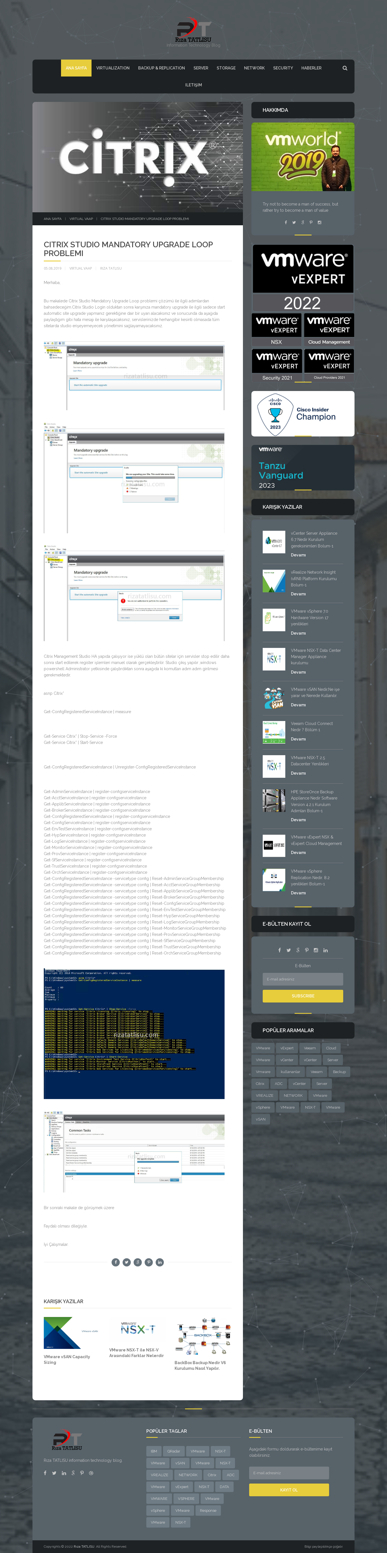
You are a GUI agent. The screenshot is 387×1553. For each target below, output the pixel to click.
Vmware (263, 1072)
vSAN (261, 1119)
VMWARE (159, 1499)
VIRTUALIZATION (113, 68)
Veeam (310, 1048)
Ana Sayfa (76, 68)
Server (200, 68)
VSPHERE (186, 1499)
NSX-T (310, 1107)
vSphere (263, 1107)
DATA (224, 1487)
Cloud (331, 1048)
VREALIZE (264, 1095)
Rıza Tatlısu (111, 268)
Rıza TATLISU (84, 1546)
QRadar (174, 1451)
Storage (226, 68)
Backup (339, 1072)
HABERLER (311, 68)
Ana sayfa (53, 219)
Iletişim (193, 85)
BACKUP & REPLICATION (161, 68)
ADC (278, 1084)
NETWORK (293, 1095)
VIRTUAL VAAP (81, 219)
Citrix (260, 1084)
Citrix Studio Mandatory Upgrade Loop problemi (145, 219)
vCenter (287, 1060)
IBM (154, 1451)
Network (254, 68)
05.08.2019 (52, 268)
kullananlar (290, 1072)
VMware (263, 1048)
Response (208, 1510)
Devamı (298, 555)
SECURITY (283, 68)
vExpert (287, 1048)
